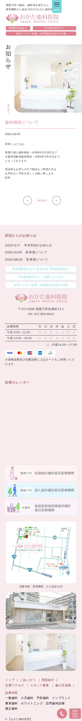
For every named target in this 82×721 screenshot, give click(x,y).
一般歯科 (11, 698)
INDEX (42, 200)
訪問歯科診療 (55, 703)
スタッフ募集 (39, 685)
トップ (10, 680)
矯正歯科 (11, 708)
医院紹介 (48, 680)
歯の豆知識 (63, 685)
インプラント (61, 698)
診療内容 (11, 692)
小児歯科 (27, 698)
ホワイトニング (32, 703)
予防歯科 (42, 698)
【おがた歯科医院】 (20, 719)
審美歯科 (11, 703)
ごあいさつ (28, 680)
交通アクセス (14, 685)
